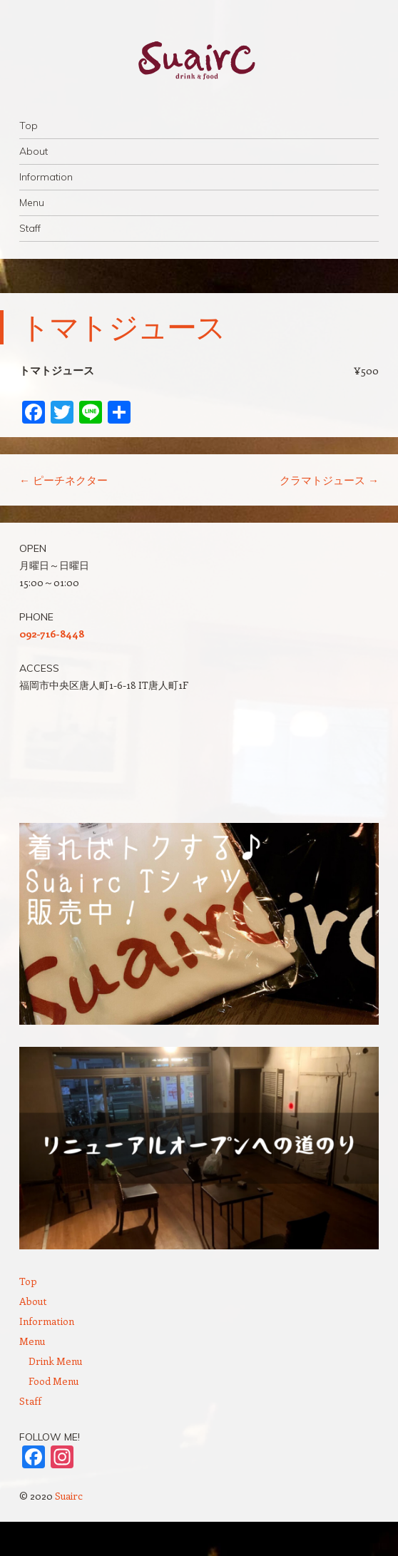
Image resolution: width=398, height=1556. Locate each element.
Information (46, 176)
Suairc (69, 1496)
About (33, 151)
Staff (30, 228)
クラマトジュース (329, 480)
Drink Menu (55, 1361)
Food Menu (53, 1381)
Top (28, 125)
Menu (31, 202)
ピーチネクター (63, 480)
